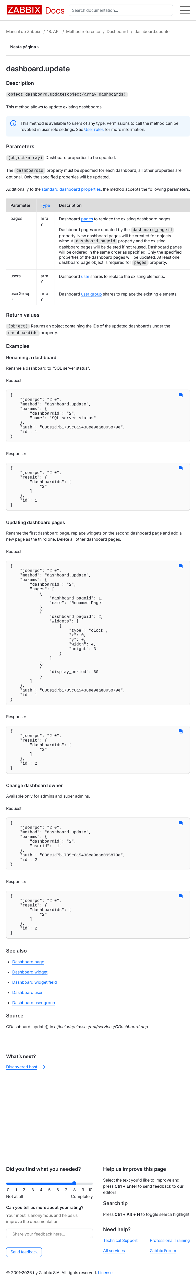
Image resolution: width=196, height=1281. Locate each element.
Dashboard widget (29, 1048)
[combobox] (122, 10)
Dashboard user (27, 1068)
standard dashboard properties (71, 187)
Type (45, 203)
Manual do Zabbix (23, 31)
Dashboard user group (33, 1078)
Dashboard (117, 31)
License (105, 1272)
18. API (53, 31)
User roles (94, 128)
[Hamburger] (185, 10)
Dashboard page (28, 1037)
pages (87, 217)
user (85, 274)
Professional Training (170, 1240)
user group (91, 292)
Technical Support (120, 1240)
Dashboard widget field (34, 1058)
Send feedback (24, 1252)
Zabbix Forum (163, 1250)
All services (114, 1250)
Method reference (83, 31)
